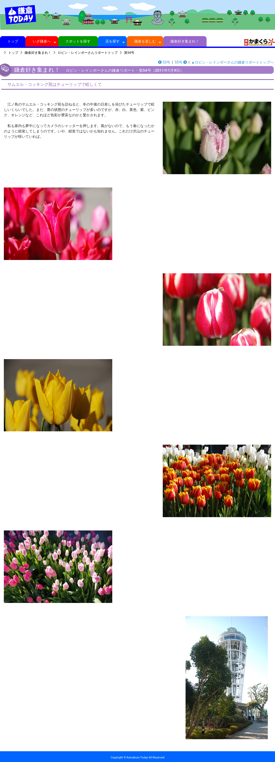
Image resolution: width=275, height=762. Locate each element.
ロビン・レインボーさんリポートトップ (88, 53)
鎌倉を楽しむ (145, 41)
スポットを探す (78, 41)
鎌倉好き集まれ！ (185, 41)
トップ (12, 41)
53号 (164, 62)
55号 (181, 62)
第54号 (129, 53)
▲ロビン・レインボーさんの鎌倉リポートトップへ (232, 62)
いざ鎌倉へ (42, 41)
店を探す (112, 41)
